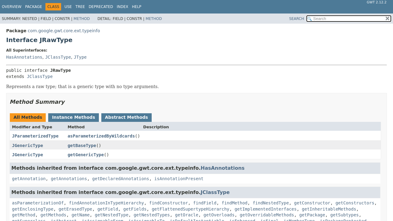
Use (68, 7)
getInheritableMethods (329, 209)
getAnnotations (69, 178)
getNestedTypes (152, 214)
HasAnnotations (24, 57)
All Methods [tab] (28, 117)
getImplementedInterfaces (266, 209)
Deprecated (101, 7)
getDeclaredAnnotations (120, 178)
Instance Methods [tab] (73, 117)
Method (82, 19)
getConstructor (312, 202)
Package (33, 7)
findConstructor (168, 202)
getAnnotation (29, 178)
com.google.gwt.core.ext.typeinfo (64, 30)
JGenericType (27, 145)
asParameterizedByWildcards (101, 136)
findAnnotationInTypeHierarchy (106, 202)
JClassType (58, 57)
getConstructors (355, 202)
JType (80, 57)
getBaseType (82, 145)
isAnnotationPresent (179, 178)
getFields (134, 209)
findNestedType (271, 202)
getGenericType (86, 154)
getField (107, 209)
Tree (80, 7)
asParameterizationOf (38, 202)
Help (137, 7)
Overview (11, 7)
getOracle (186, 214)
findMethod (234, 202)
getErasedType (75, 209)
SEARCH (296, 19)
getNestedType (112, 214)
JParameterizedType (35, 136)
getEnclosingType (32, 209)
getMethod (23, 214)
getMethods (53, 214)
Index (122, 7)
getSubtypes (344, 214)
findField (204, 202)
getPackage (312, 214)
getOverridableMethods (267, 214)
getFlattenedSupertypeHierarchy (190, 209)
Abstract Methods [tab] (126, 117)
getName (81, 214)
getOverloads (219, 214)
